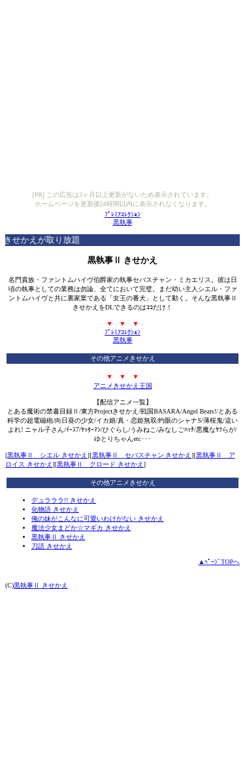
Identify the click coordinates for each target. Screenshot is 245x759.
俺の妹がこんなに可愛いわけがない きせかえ (97, 518)
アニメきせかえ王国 (122, 385)
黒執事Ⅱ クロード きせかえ (100, 464)
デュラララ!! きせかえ (63, 500)
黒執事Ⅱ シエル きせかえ (47, 455)
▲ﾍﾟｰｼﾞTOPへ (219, 561)
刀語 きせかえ (52, 546)
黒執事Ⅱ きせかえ (58, 536)
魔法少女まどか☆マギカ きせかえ (81, 527)
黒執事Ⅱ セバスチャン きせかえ (142, 455)
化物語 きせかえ (55, 509)
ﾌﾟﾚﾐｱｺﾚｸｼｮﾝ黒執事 (122, 218)
